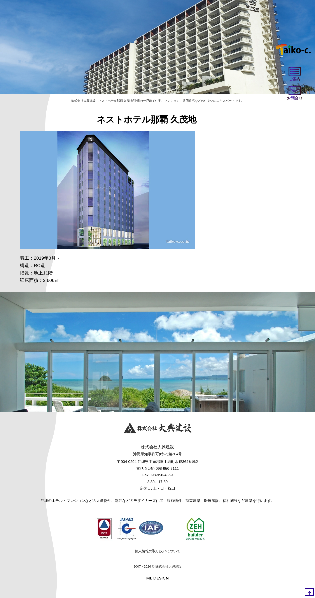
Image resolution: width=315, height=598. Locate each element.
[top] (309, 592)
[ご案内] (295, 74)
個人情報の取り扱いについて (157, 551)
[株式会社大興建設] (158, 429)
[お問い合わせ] (295, 93)
